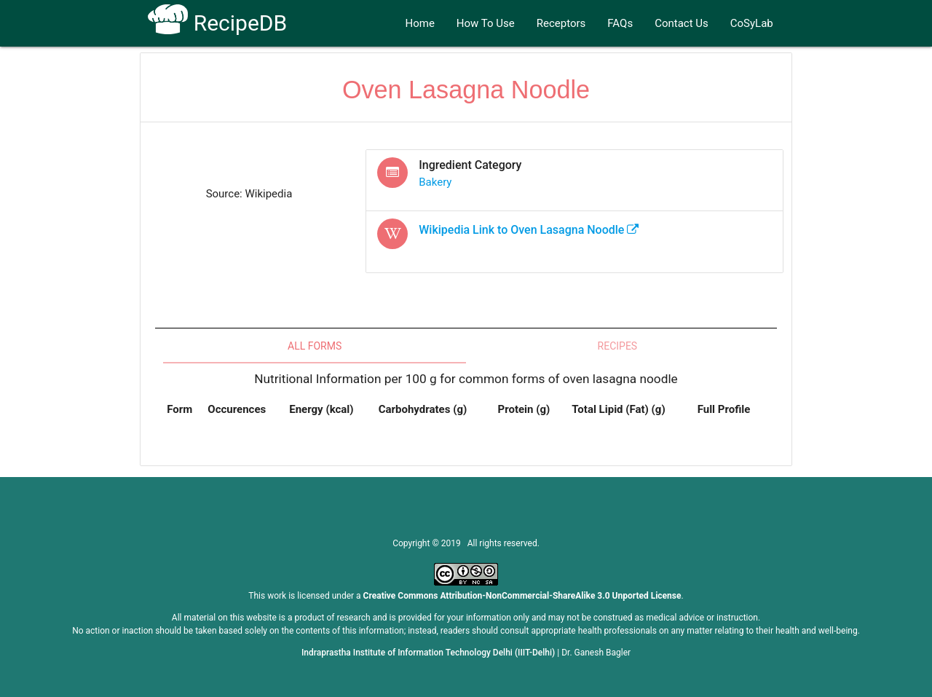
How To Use (486, 23)
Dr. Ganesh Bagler (596, 652)
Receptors (561, 23)
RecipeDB (217, 23)
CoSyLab (751, 23)
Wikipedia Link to (529, 230)
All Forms (314, 346)
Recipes (618, 346)
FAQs (620, 23)
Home (419, 23)
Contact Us (681, 23)
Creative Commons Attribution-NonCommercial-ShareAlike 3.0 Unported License (522, 596)
